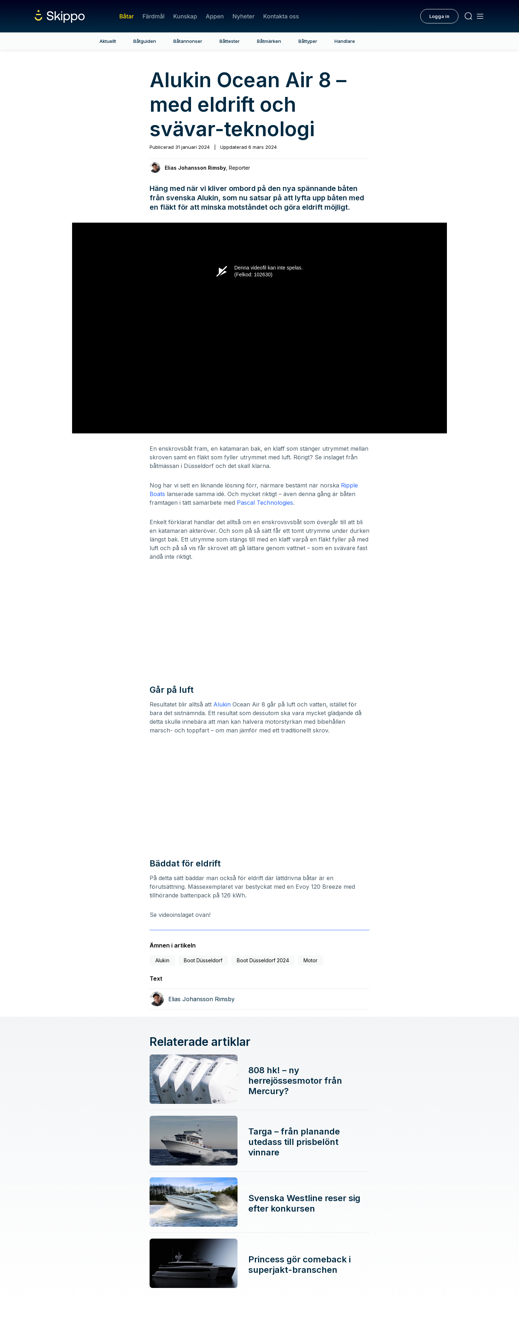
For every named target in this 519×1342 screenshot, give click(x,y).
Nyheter (243, 16)
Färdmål (153, 16)
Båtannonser (187, 41)
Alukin (221, 704)
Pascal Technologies (265, 502)
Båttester (229, 41)
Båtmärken (269, 41)
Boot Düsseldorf (203, 960)
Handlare (344, 41)
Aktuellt (107, 41)
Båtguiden (144, 41)
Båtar (126, 16)
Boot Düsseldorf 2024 (263, 960)
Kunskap (185, 16)
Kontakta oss (281, 16)
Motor (310, 960)
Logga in (439, 16)
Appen (215, 16)
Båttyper (307, 41)
